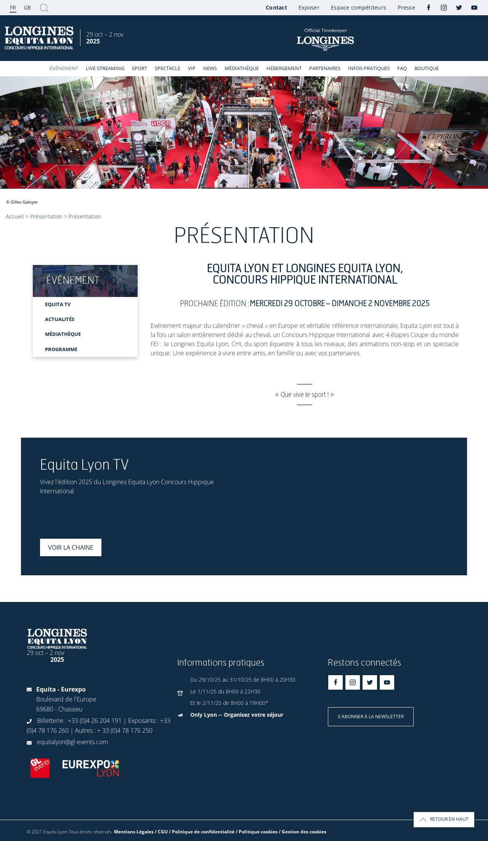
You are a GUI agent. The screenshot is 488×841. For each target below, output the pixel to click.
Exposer (309, 7)
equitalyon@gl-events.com (72, 742)
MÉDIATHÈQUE (63, 334)
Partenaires (324, 68)
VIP (192, 68)
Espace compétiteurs (358, 7)
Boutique (426, 68)
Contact (276, 7)
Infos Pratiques (369, 68)
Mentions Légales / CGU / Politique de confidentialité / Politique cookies (196, 831)
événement (64, 68)
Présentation (46, 216)
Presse (406, 7)
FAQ (402, 68)
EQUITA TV (58, 304)
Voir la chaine (70, 547)
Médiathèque (242, 68)
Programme (61, 349)
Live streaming (105, 68)
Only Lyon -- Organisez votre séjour (236, 714)
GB (27, 7)
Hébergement (284, 68)
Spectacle (167, 68)
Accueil (15, 216)
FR (13, 7)
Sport (139, 68)
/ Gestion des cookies (302, 831)
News (210, 68)
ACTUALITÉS (59, 319)
